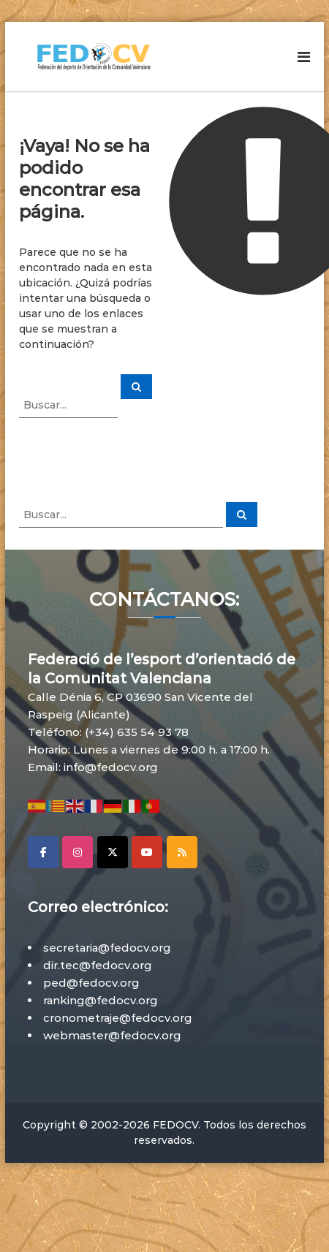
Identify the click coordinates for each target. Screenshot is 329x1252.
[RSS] (182, 852)
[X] (112, 852)
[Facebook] (43, 852)
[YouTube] (147, 852)
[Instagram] (77, 852)
